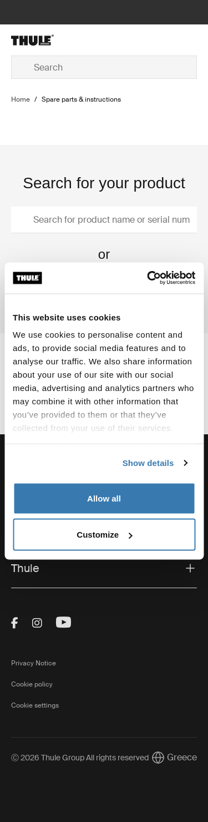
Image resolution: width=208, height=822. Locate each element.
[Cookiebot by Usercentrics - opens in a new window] (148, 278)
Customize (104, 534)
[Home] (42, 40)
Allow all (104, 498)
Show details (148, 463)
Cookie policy (32, 684)
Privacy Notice (33, 663)
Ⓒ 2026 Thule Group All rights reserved (80, 758)
